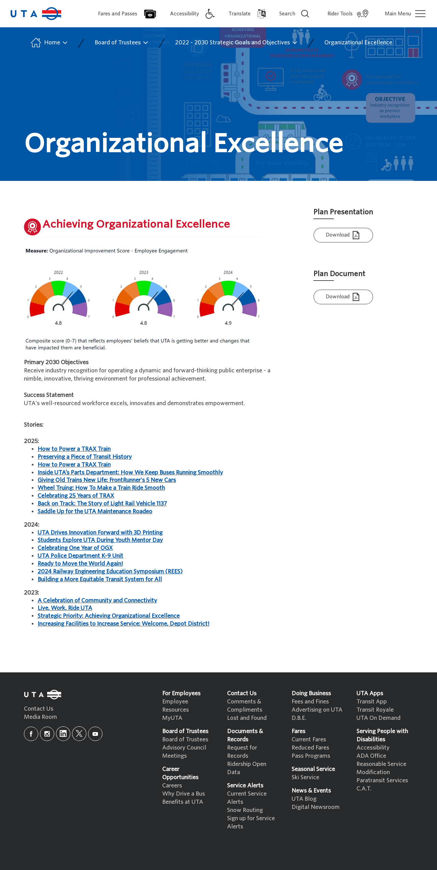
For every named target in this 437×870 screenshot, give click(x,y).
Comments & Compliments (244, 705)
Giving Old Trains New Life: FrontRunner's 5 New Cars (107, 480)
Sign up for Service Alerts (251, 822)
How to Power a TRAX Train (74, 449)
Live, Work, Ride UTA (65, 608)
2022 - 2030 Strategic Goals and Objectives (236, 42)
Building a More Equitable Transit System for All (100, 579)
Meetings (174, 756)
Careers (172, 785)
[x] (79, 733)
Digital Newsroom (316, 807)
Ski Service (305, 777)
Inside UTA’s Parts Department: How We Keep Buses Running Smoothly (130, 472)
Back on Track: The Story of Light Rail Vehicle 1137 (102, 503)
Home (48, 42)
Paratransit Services (382, 780)
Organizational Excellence (358, 42)
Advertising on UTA (317, 710)
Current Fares (309, 739)
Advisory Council (184, 747)
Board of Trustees (122, 42)
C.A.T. (363, 788)
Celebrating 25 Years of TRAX (76, 496)
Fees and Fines (310, 701)
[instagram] (47, 734)
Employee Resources (175, 705)
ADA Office (371, 756)
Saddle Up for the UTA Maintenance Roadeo (95, 511)
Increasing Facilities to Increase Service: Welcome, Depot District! (123, 624)
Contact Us (38, 708)
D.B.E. (299, 718)
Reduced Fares (310, 747)
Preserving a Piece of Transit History (85, 457)
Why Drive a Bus (183, 793)
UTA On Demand (378, 718)
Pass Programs (311, 756)
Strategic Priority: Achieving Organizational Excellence (109, 616)
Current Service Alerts (247, 797)
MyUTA (172, 718)
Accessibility (373, 747)
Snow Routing (245, 810)
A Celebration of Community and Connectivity (97, 600)
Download (343, 235)
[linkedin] (63, 733)
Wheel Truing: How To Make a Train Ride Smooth (101, 488)
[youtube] (95, 734)
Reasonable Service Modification (381, 768)
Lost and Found (247, 718)
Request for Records (242, 751)
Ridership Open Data (246, 768)
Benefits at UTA (182, 802)
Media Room (40, 717)
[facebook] (31, 734)
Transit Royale (375, 710)
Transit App (371, 701)
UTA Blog (304, 799)
